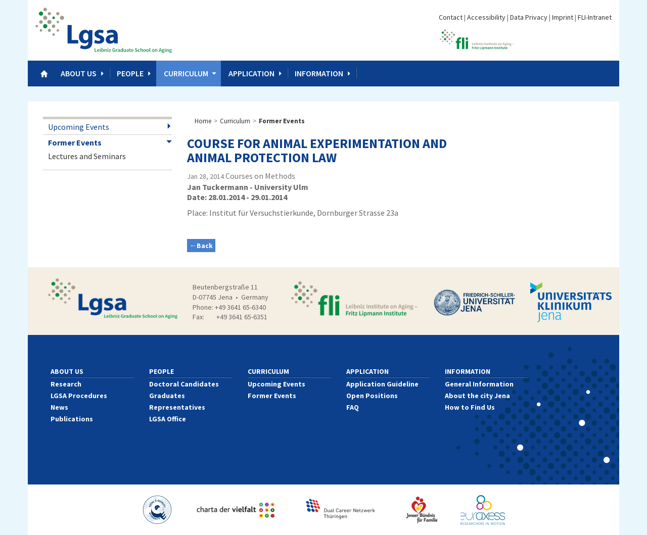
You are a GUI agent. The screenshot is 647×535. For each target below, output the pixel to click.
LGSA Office (167, 418)
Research (66, 383)
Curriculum (186, 73)
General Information (479, 383)
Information (319, 73)
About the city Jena (477, 395)
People (130, 73)
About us (79, 73)
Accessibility (486, 17)
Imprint (562, 17)
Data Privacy (528, 17)
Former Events (75, 142)
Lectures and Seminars (87, 156)
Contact (451, 17)
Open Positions (372, 395)
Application (251, 73)
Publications (72, 418)
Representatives (177, 407)
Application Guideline (382, 383)
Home (203, 121)
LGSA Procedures (79, 395)
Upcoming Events (78, 127)
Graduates (167, 395)
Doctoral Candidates (184, 383)
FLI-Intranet (595, 17)
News (59, 407)
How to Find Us (470, 407)
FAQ (352, 407)
